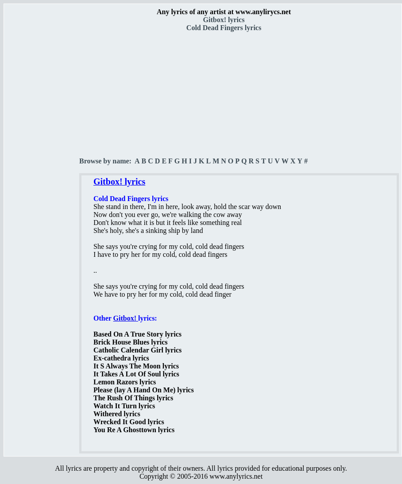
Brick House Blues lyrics (130, 342)
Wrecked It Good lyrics (128, 422)
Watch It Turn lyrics (124, 406)
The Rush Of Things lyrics (133, 398)
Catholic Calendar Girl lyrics (137, 350)
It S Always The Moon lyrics (136, 366)
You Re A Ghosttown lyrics (133, 430)
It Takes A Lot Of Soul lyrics (136, 374)
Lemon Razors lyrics (124, 382)
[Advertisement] (42, 155)
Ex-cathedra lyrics (121, 358)
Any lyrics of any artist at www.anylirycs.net (224, 11)
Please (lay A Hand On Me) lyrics (143, 390)
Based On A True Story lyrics (137, 334)
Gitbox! (125, 318)
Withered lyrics (116, 414)
